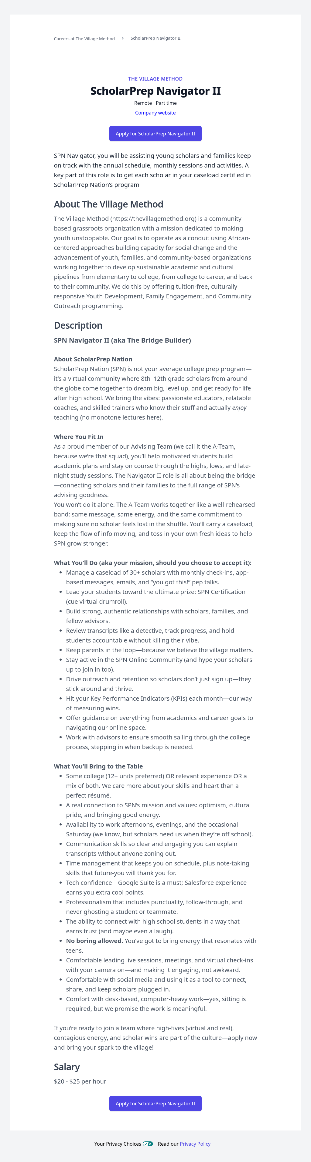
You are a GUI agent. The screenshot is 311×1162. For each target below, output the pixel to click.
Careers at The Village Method (84, 39)
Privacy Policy (195, 1143)
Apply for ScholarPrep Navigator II (155, 133)
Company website (155, 112)
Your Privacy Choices (123, 1143)
